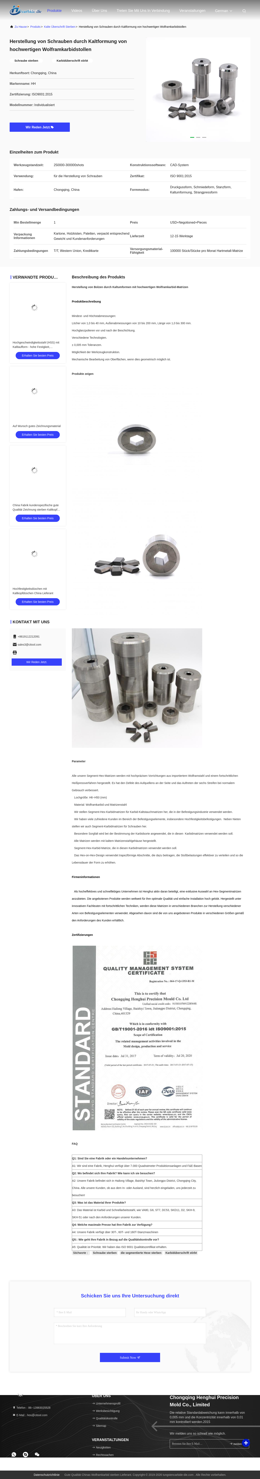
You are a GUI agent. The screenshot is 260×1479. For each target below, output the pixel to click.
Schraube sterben (105, 1252)
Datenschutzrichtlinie (47, 1474)
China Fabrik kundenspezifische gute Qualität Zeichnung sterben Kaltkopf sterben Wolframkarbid (36, 510)
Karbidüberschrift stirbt (181, 1252)
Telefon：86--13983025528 (31, 1407)
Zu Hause (21, 26)
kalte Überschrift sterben (59, 26)
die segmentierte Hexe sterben (141, 1252)
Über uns (99, 11)
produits (35, 26)
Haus (33, 11)
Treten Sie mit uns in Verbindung (143, 11)
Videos (76, 11)
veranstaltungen (192, 11)
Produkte (54, 11)
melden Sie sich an (238, 1443)
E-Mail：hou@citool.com (29, 1415)
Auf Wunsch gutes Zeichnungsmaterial (37, 426)
